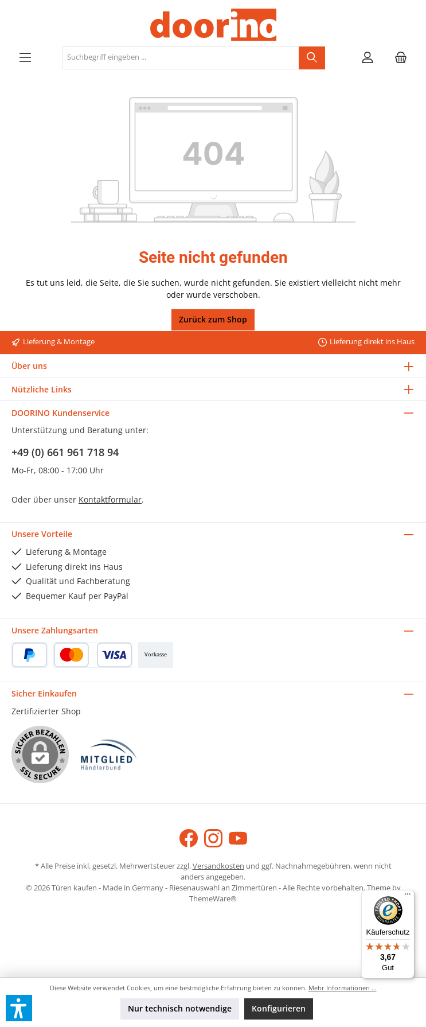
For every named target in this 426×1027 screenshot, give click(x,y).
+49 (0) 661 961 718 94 (65, 452)
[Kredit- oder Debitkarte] (92, 655)
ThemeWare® (213, 899)
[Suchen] (312, 57)
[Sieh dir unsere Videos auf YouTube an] (237, 838)
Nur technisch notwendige (180, 1008)
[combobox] (180, 57)
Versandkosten (218, 866)
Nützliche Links (41, 389)
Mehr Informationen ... (342, 987)
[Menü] (25, 58)
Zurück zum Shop (213, 319)
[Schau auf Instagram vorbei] (213, 838)
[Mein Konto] (367, 58)
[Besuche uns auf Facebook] (188, 838)
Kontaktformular (110, 499)
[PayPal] (29, 655)
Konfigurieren (279, 1008)
